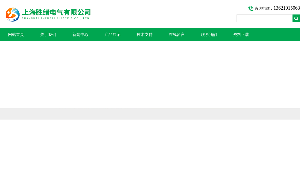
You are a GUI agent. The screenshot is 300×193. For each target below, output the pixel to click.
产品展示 (112, 34)
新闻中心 (80, 34)
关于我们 (48, 34)
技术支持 (145, 34)
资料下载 (241, 34)
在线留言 (177, 34)
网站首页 (16, 34)
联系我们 (209, 34)
